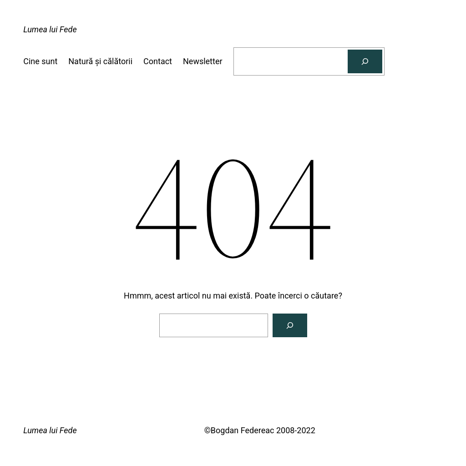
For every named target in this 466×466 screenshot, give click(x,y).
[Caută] (365, 61)
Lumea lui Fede (49, 29)
